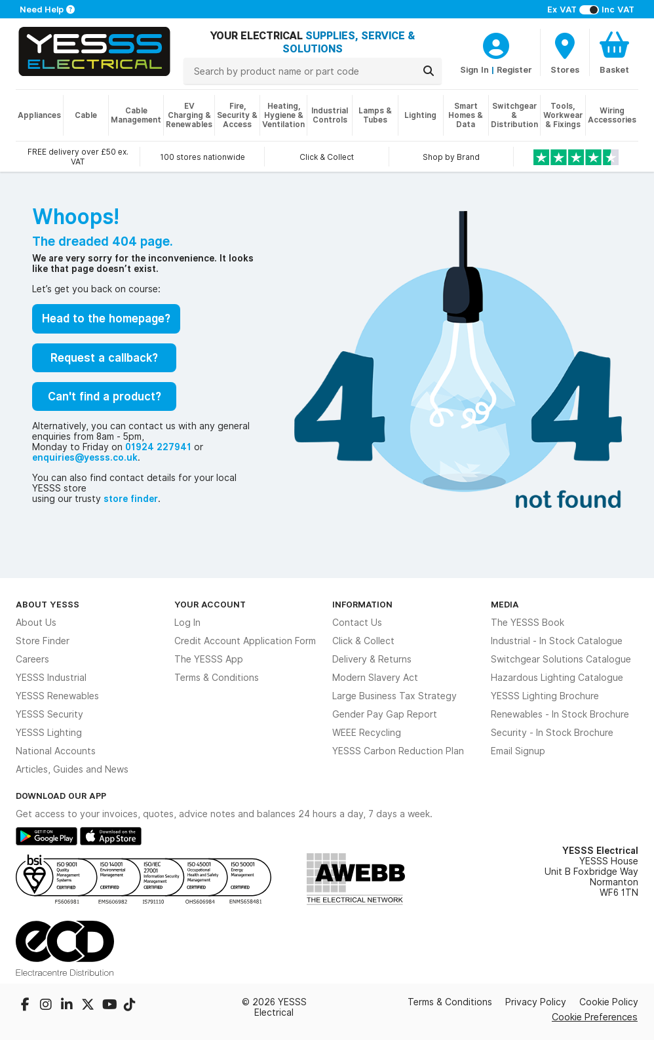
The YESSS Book (527, 622)
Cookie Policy (608, 1002)
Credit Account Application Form (245, 641)
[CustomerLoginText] (496, 44)
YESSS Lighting (49, 732)
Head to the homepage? (106, 318)
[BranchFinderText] (564, 52)
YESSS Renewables (57, 696)
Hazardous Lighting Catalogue (557, 677)
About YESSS (47, 604)
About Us (36, 622)
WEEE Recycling (366, 732)
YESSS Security (49, 714)
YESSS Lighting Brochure (545, 696)
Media (505, 604)
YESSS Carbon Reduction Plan (398, 751)
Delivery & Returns (372, 659)
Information (362, 604)
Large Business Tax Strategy (394, 696)
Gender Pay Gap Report (384, 714)
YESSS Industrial (51, 677)
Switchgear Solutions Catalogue (561, 659)
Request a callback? (104, 357)
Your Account (210, 604)
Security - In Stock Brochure (552, 732)
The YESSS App (208, 659)
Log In (187, 622)
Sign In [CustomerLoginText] (474, 69)
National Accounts (56, 751)
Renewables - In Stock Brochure (560, 714)
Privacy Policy (535, 1002)
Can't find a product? (104, 396)
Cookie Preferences (595, 1016)
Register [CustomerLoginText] (514, 69)
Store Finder (42, 641)
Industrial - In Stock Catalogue (557, 641)
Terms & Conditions (216, 677)
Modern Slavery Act (375, 677)
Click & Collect (363, 641)
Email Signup (518, 751)
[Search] (428, 71)
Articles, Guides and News (72, 769)
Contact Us (357, 622)
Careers (32, 659)
